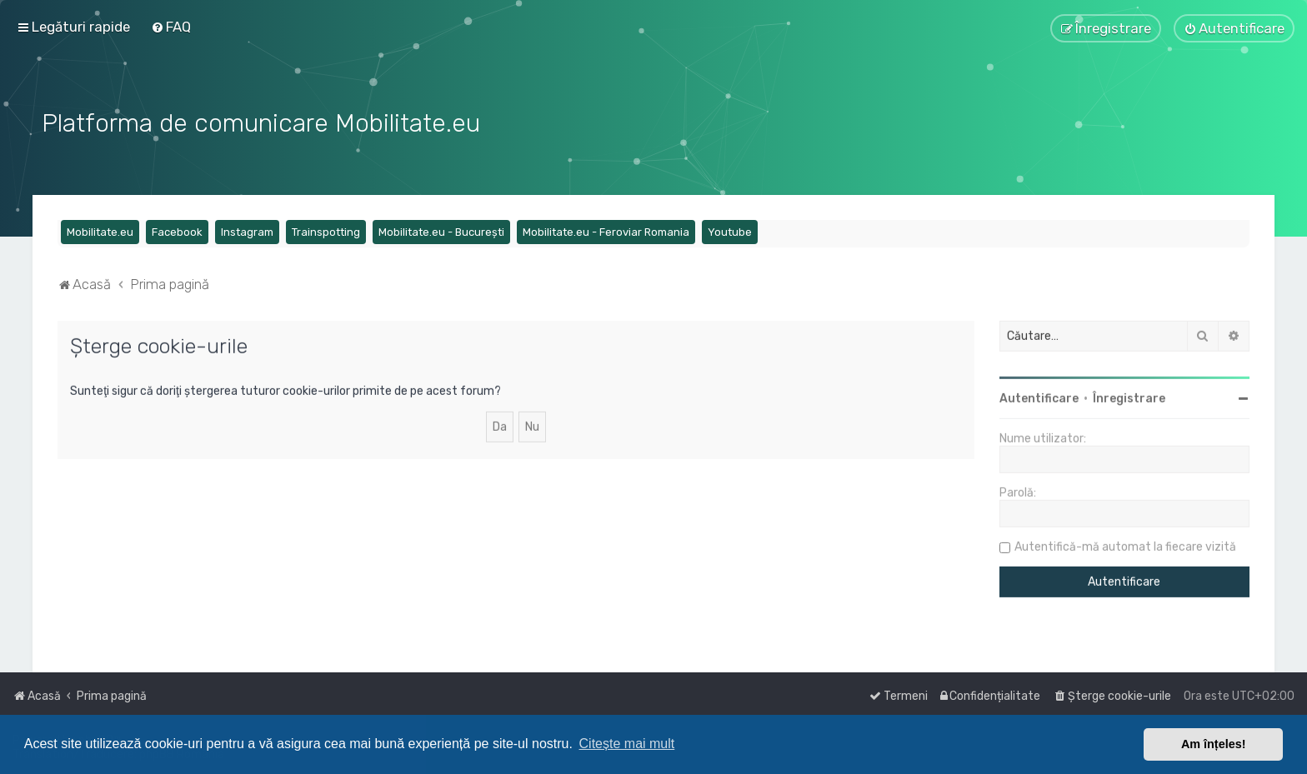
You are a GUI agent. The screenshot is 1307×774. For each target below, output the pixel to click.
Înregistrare (1129, 397)
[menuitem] (171, 26)
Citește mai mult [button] (627, 744)
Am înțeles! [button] (1213, 744)
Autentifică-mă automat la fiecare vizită (1125, 545)
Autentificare (1039, 397)
